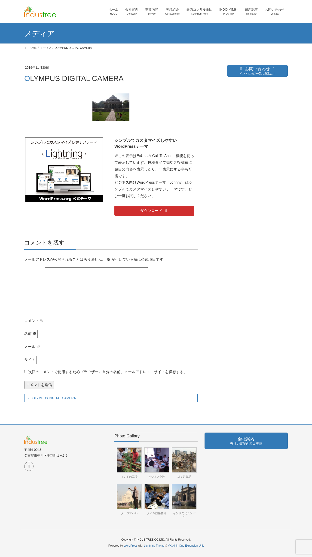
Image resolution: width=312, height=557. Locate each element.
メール (32, 347)
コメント (34, 321)
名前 (30, 334)
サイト (29, 360)
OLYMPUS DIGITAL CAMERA (54, 398)
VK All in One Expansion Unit (186, 545)
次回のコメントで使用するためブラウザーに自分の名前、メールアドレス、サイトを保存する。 (107, 372)
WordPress (130, 545)
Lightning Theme (154, 545)
